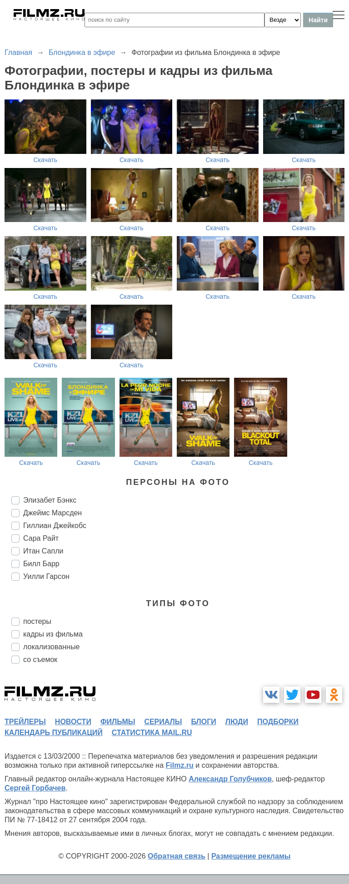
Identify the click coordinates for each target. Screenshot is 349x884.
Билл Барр (41, 564)
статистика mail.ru (152, 732)
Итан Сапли (43, 551)
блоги (203, 722)
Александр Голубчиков (230, 779)
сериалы (163, 722)
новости (73, 722)
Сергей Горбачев (35, 788)
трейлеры (25, 722)
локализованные (51, 647)
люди (236, 722)
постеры (37, 621)
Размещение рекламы (251, 856)
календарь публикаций (54, 732)
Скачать (46, 159)
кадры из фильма (53, 634)
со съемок (40, 659)
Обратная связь (176, 856)
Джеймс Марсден (52, 513)
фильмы (117, 722)
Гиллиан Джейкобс (54, 525)
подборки (278, 722)
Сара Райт (41, 538)
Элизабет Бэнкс (49, 500)
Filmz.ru (180, 765)
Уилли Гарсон (46, 576)
